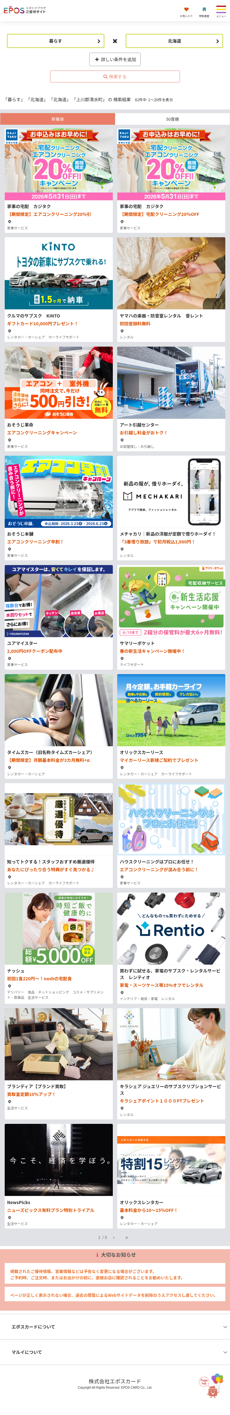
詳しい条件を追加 (115, 59)
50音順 (172, 119)
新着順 (57, 119)
